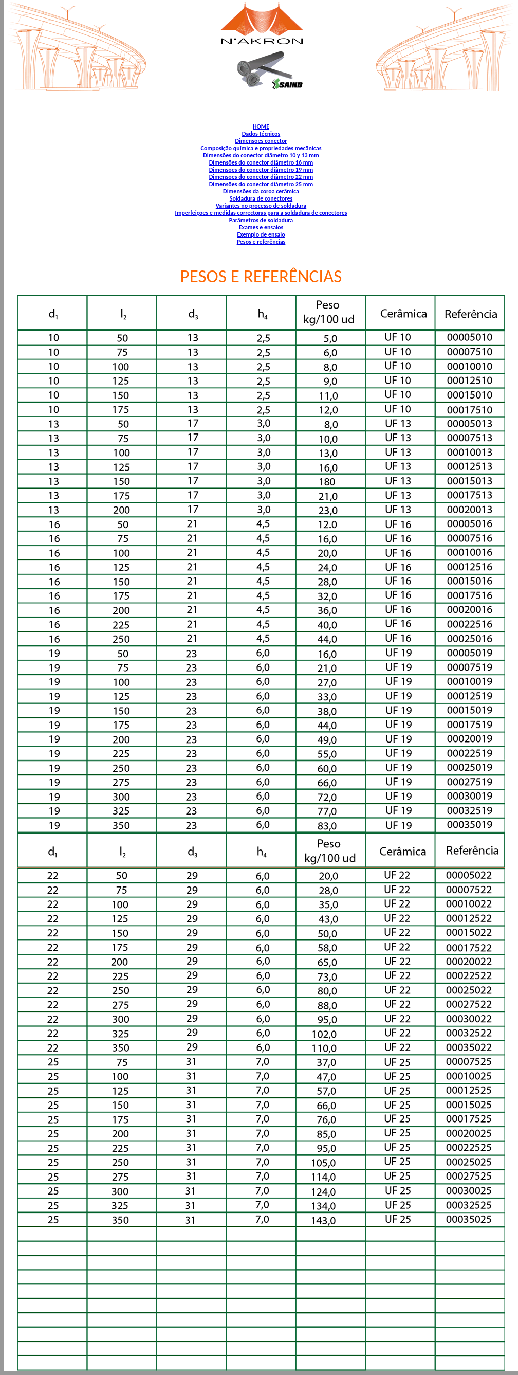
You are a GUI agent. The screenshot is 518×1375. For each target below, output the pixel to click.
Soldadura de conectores (261, 198)
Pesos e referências (261, 241)
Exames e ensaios (261, 227)
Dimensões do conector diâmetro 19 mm (261, 169)
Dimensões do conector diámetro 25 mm (261, 184)
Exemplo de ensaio (261, 234)
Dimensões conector (261, 140)
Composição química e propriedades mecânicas (261, 148)
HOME (261, 126)
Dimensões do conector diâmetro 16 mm (261, 162)
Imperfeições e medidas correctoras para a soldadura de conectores (261, 212)
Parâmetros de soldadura (261, 220)
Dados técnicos (261, 133)
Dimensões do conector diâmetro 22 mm (261, 176)
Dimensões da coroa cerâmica (261, 191)
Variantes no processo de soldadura (261, 205)
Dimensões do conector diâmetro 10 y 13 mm (261, 155)
